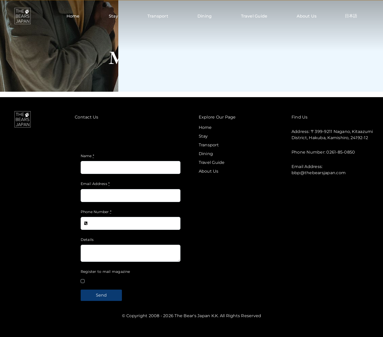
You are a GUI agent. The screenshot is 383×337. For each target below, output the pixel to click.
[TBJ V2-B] (22, 8)
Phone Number (96, 211)
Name (87, 156)
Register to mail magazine (105, 271)
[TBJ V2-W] (22, 111)
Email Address (95, 183)
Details (87, 239)
